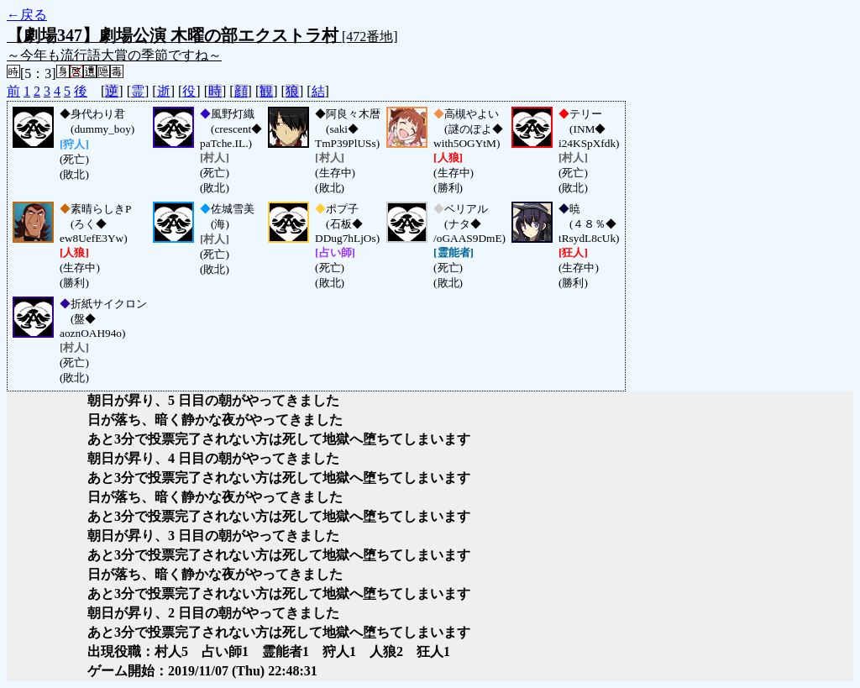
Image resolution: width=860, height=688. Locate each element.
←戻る (27, 15)
